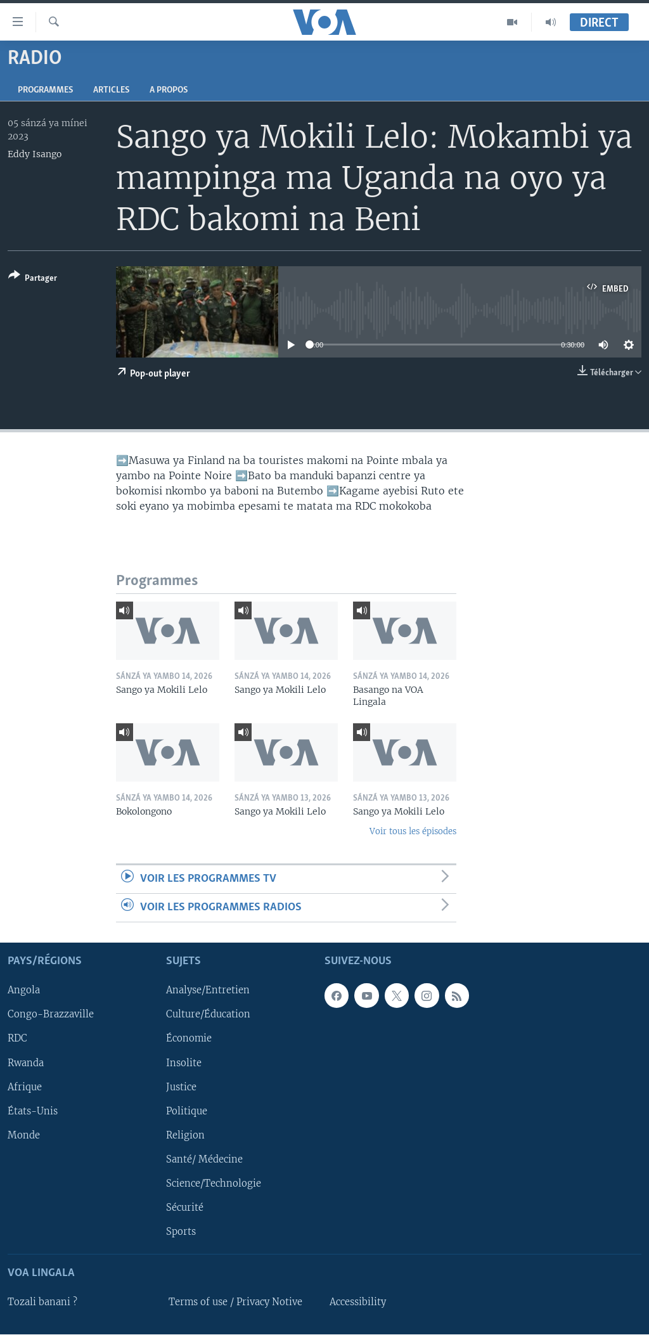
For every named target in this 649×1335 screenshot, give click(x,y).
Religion (185, 1135)
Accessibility (358, 1302)
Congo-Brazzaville (51, 1015)
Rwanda (26, 1063)
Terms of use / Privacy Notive (235, 1302)
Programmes (45, 90)
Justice (181, 1087)
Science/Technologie (213, 1183)
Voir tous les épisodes (412, 831)
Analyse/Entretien (208, 990)
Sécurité (184, 1207)
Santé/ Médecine (204, 1159)
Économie (189, 1039)
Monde (24, 1135)
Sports (181, 1231)
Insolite (184, 1063)
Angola (24, 990)
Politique (186, 1111)
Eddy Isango (34, 154)
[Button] (32, 279)
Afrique (25, 1087)
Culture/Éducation (208, 1015)
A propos (169, 90)
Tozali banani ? (42, 1302)
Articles (111, 90)
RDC (17, 1039)
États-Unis (33, 1111)
